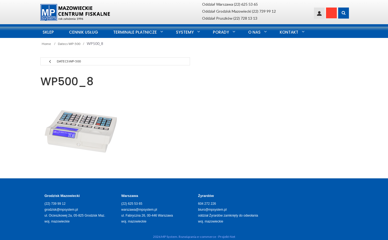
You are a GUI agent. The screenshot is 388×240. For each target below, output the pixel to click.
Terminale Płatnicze (135, 32)
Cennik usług (83, 32)
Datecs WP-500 (69, 61)
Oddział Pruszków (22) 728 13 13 (229, 18)
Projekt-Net (226, 237)
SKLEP (48, 32)
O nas (254, 32)
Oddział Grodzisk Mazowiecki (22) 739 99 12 (239, 11)
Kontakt (289, 32)
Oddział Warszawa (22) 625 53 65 (230, 4)
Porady (221, 32)
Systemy (185, 32)
